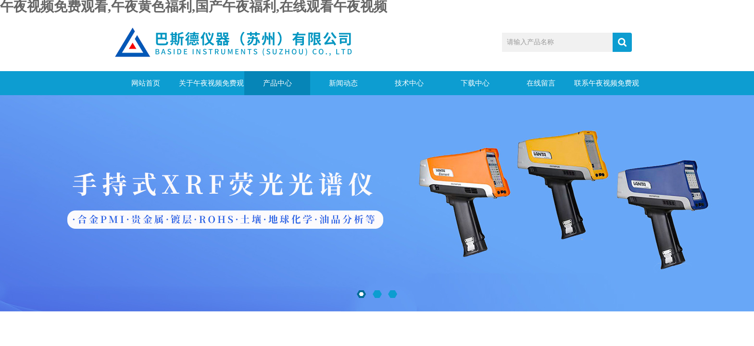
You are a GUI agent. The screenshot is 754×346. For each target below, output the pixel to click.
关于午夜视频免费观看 (211, 87)
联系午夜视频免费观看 (606, 87)
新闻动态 (343, 83)
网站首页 (145, 83)
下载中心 (475, 83)
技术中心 (409, 83)
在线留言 (541, 83)
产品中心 (277, 83)
